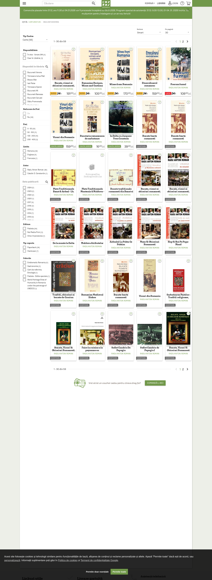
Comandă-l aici (155, 395)
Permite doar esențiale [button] (97, 572)
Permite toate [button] (119, 572)
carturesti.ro (35, 22)
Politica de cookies (68, 560)
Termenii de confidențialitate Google (99, 560)
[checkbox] (36, 54)
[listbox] (177, 32)
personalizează (12, 560)
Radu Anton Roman (63, 91)
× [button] (188, 9)
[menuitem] (150, 3)
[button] (69, 3)
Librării (161, 3)
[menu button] (30, 3)
